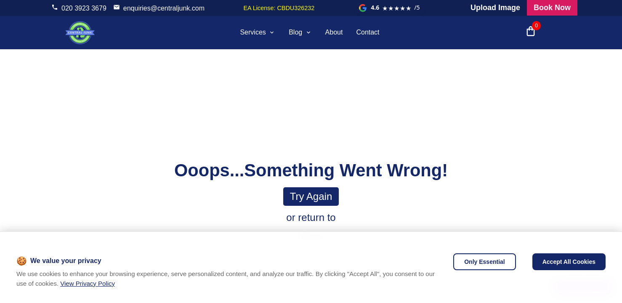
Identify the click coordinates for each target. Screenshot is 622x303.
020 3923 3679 (83, 8)
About (334, 32)
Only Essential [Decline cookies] (484, 261)
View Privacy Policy (87, 283)
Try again (311, 196)
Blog (300, 32)
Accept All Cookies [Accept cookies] (568, 261)
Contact (367, 32)
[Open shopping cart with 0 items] (531, 32)
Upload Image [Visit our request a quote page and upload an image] (495, 7)
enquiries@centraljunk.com (164, 8)
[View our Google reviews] (389, 8)
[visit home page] (80, 32)
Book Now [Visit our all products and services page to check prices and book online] (552, 7)
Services (257, 32)
